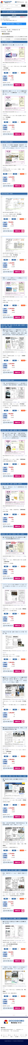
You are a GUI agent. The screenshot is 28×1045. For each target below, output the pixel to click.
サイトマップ (22, 1036)
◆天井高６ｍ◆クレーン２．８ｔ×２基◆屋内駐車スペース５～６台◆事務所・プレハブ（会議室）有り (15, 92)
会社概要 (15, 1036)
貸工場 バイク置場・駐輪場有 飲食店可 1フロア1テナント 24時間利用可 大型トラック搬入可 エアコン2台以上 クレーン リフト (15, 146)
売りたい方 (4, 1036)
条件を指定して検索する (14, 24)
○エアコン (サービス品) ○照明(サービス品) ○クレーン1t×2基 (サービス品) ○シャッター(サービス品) (15, 586)
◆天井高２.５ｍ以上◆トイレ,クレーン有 (13, 45)
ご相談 (10, 1036)
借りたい (9, 1035)
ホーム (3, 8)
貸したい (14, 1035)
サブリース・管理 (22, 1035)
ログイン (23, 5)
